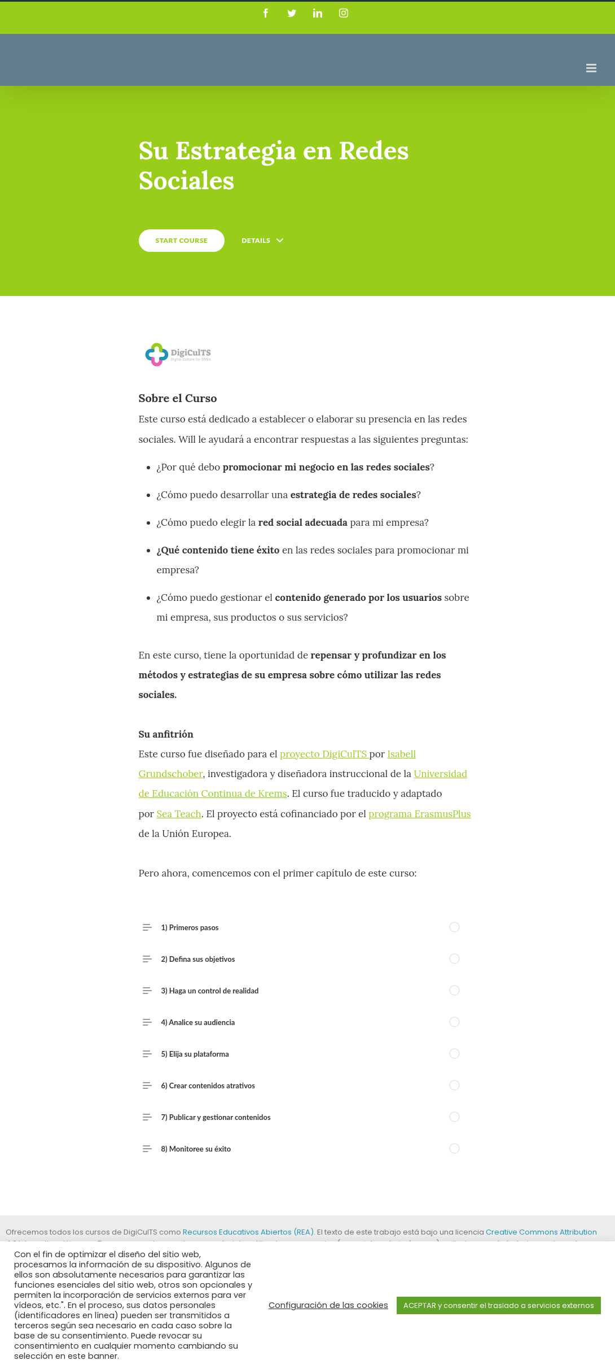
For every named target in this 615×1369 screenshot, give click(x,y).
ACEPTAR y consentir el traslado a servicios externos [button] (498, 1305)
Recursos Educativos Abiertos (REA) (248, 1232)
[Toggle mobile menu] (592, 68)
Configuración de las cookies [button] (328, 1305)
